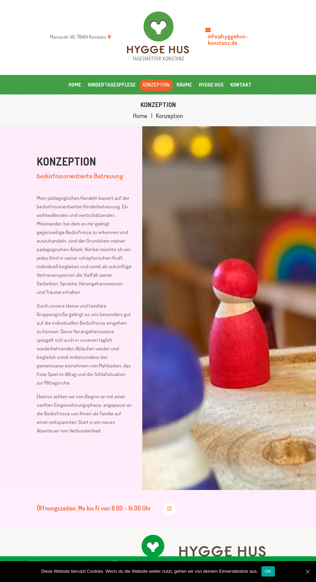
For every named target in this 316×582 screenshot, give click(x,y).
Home (140, 116)
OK (268, 571)
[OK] (307, 571)
